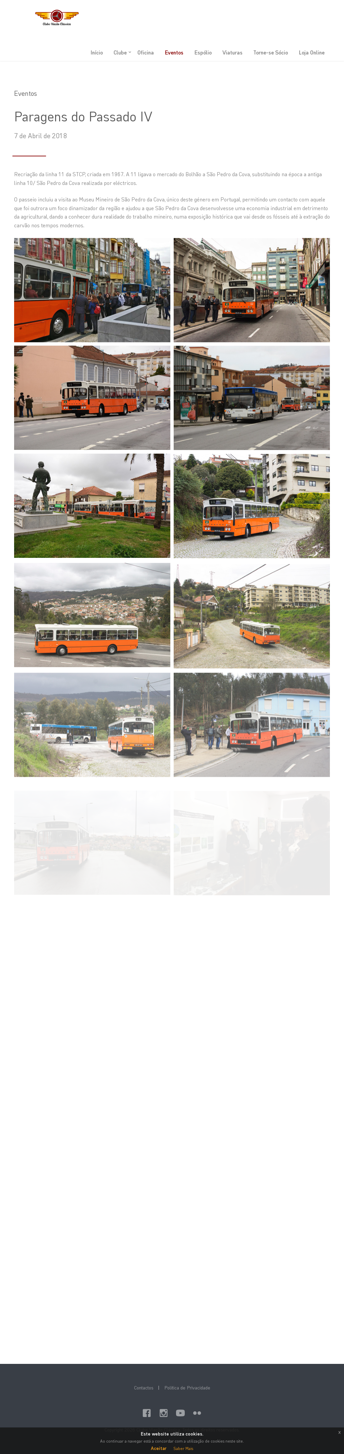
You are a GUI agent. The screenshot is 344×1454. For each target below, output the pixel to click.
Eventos (174, 52)
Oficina (145, 52)
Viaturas (232, 52)
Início (96, 52)
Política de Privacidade (187, 1387)
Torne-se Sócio (270, 52)
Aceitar (159, 1448)
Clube (120, 52)
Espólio (203, 52)
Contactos (143, 1387)
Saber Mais (183, 1448)
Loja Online (312, 52)
